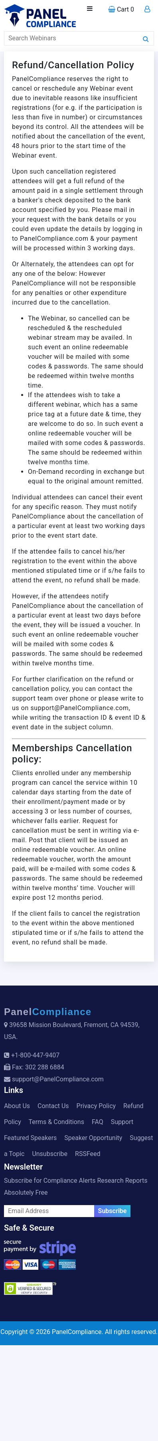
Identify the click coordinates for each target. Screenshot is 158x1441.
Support (122, 1122)
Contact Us (53, 1106)
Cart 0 (121, 9)
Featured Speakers (30, 1138)
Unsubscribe (49, 1154)
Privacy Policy (96, 1106)
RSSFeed (88, 1154)
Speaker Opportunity (93, 1138)
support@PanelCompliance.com (58, 1079)
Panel (48, 1011)
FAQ (97, 1122)
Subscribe (112, 1211)
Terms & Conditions (56, 1122)
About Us (17, 1106)
